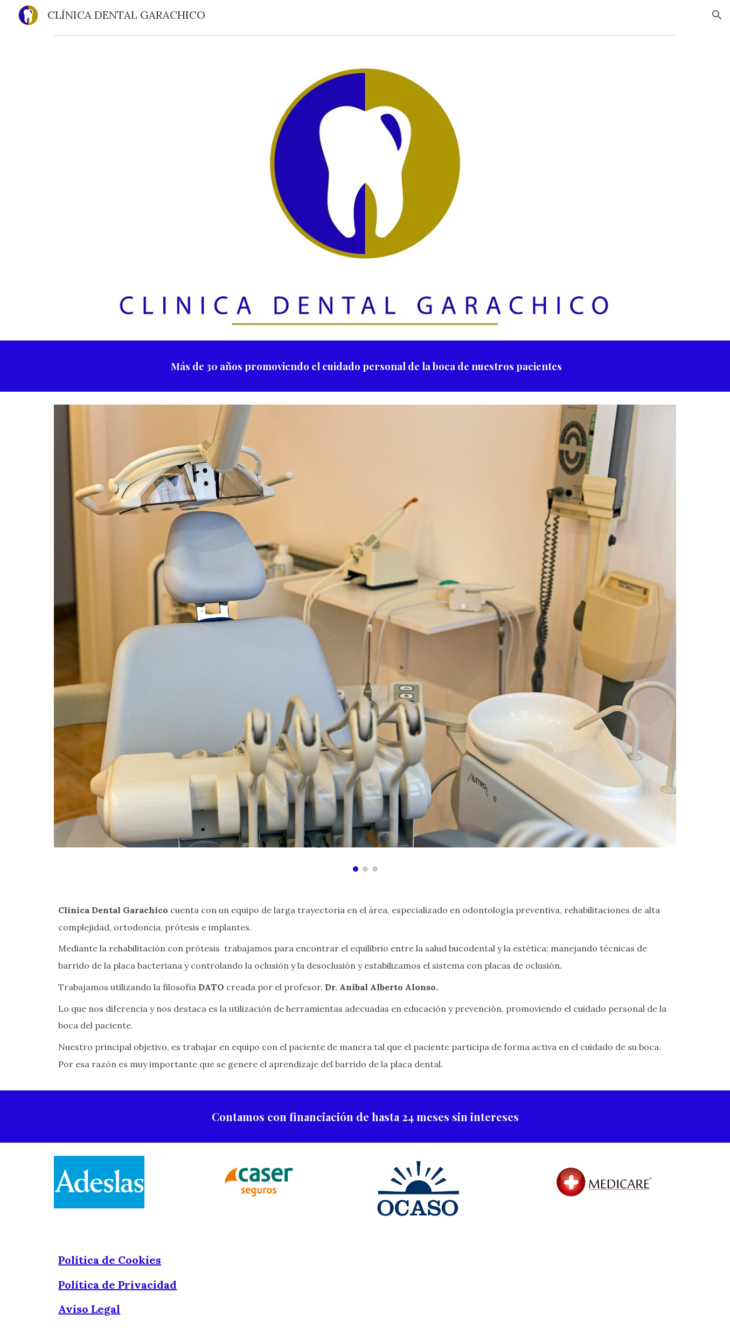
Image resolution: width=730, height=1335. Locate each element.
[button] (717, 15)
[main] (365, 366)
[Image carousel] (365, 638)
